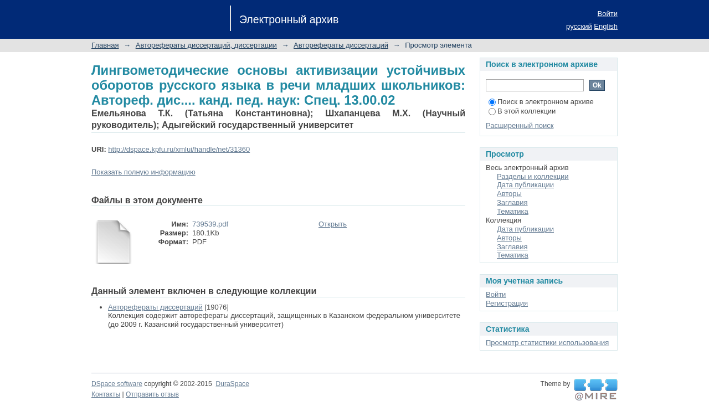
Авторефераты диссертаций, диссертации (206, 45)
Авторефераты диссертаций (341, 45)
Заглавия (512, 202)
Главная (105, 45)
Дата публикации (525, 185)
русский (579, 26)
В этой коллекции (522, 111)
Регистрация (507, 303)
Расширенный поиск (519, 125)
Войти (608, 13)
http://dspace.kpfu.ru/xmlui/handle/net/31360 (179, 149)
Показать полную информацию (143, 172)
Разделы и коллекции (533, 176)
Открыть (332, 224)
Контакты (105, 394)
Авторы (509, 193)
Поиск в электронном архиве (541, 101)
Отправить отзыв (152, 394)
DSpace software (116, 384)
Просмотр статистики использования (547, 342)
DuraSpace (232, 384)
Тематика (512, 211)
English (606, 26)
